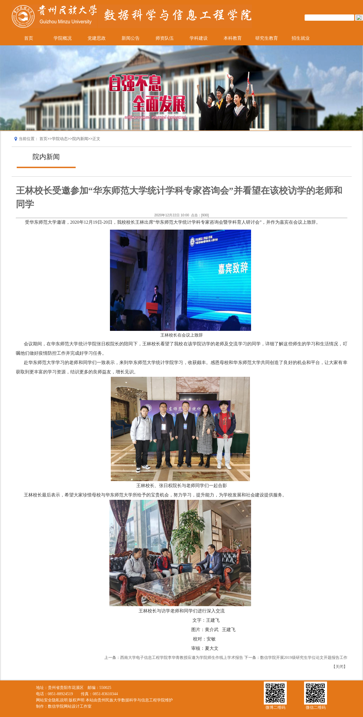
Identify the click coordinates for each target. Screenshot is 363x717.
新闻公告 (131, 38)
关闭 (339, 667)
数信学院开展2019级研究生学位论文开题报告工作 (303, 657)
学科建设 (199, 38)
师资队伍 (165, 38)
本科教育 (233, 38)
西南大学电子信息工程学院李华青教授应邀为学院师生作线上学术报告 (181, 657)
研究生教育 (266, 38)
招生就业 (301, 38)
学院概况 (63, 38)
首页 (28, 38)
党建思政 (97, 38)
